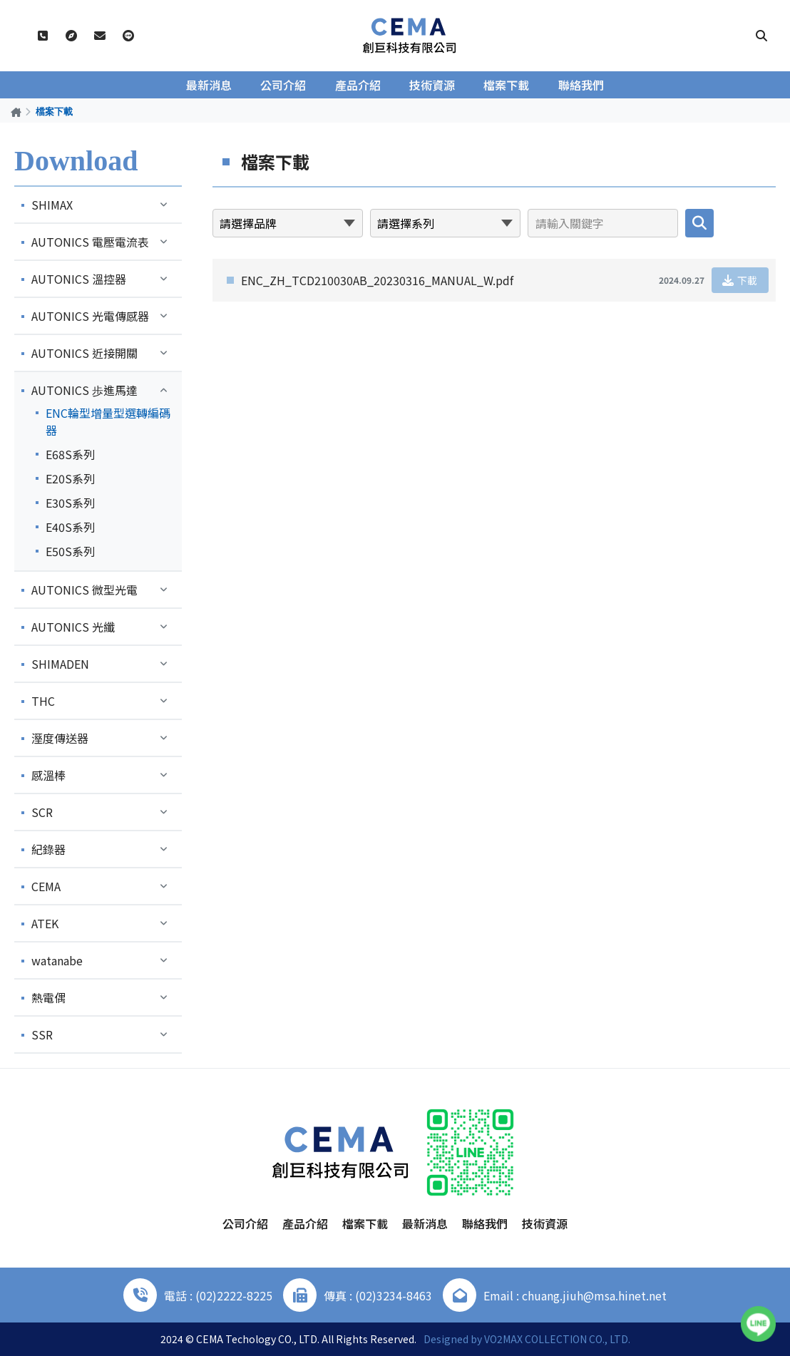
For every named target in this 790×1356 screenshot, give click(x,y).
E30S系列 (70, 502)
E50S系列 (70, 551)
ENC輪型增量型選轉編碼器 (108, 421)
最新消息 (209, 84)
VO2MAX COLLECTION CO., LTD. (557, 1339)
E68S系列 (70, 454)
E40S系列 (70, 526)
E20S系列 (70, 478)
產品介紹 (358, 84)
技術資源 (432, 84)
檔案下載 (506, 84)
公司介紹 (284, 84)
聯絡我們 (580, 84)
